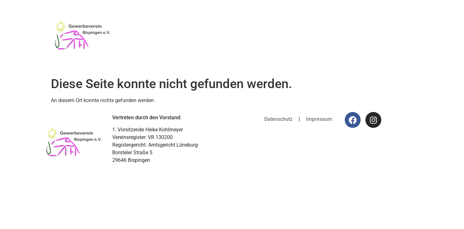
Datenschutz (278, 119)
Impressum (319, 119)
